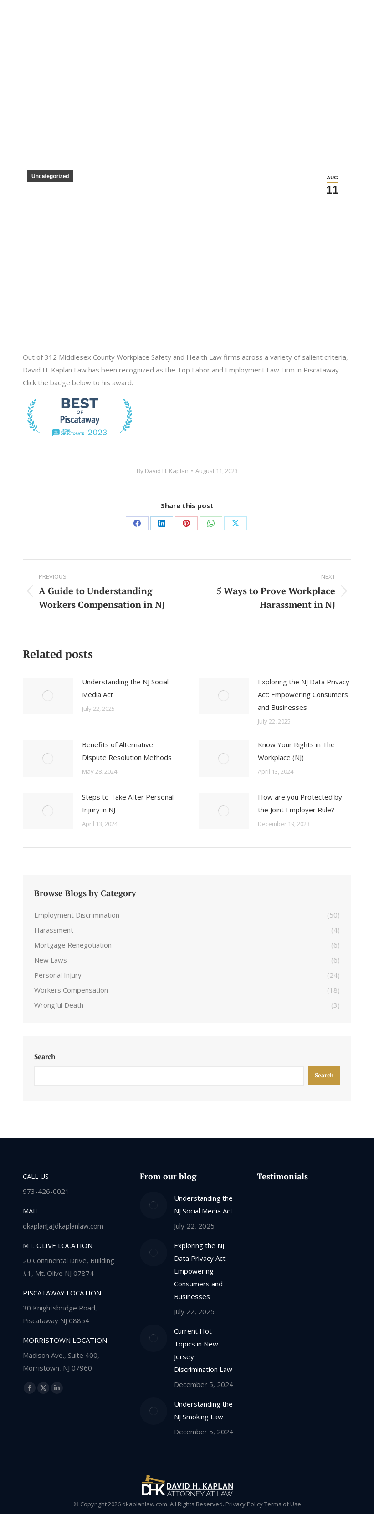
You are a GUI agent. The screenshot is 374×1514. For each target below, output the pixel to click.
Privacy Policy (244, 1504)
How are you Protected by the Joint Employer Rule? (300, 803)
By (163, 471)
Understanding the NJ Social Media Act (125, 688)
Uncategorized (50, 176)
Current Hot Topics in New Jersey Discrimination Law (203, 1350)
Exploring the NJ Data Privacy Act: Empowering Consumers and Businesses (303, 694)
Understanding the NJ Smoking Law (203, 1410)
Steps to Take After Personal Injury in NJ (128, 803)
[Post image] (48, 696)
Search (45, 1056)
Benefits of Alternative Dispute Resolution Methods (127, 751)
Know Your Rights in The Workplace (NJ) (296, 751)
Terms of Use (282, 1504)
